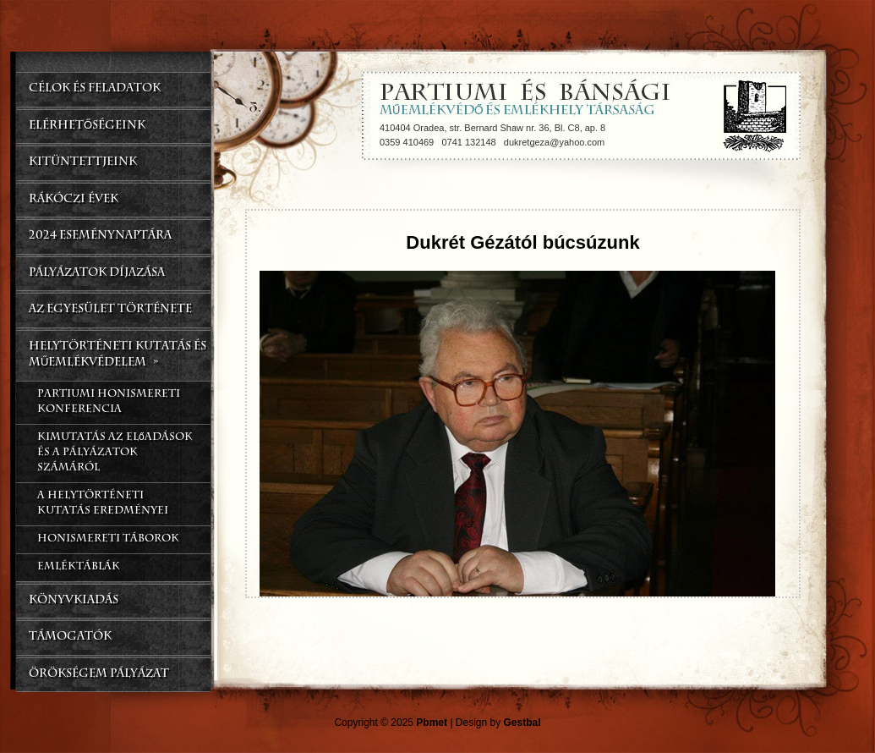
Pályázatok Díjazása (97, 273)
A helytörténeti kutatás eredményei (102, 504)
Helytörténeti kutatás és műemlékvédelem (117, 357)
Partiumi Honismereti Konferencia (108, 402)
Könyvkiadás (73, 601)
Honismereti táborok (108, 540)
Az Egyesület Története (110, 310)
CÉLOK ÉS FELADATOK (95, 89)
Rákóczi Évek (73, 200)
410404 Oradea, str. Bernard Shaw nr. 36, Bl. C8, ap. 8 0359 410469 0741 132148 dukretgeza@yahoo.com (492, 135)
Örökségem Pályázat (99, 674)
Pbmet (431, 722)
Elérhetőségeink (87, 126)
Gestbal (522, 722)
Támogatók (70, 637)
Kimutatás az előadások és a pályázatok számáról (115, 453)
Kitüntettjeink (83, 162)
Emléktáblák (78, 568)
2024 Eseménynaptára (100, 236)
